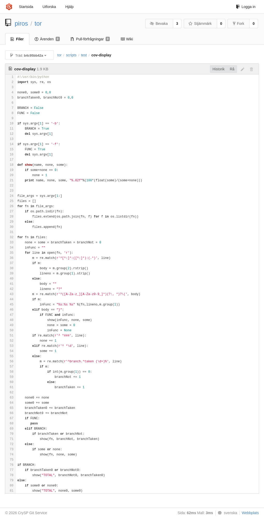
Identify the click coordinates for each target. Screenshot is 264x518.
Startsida (26, 7)
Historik (218, 69)
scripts (71, 55)
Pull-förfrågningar (90, 39)
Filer (17, 39)
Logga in (245, 7)
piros (21, 23)
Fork (238, 23)
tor (38, 23)
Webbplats (250, 513)
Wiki (127, 39)
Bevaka (159, 23)
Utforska (49, 7)
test (84, 55)
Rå (232, 69)
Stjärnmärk (200, 23)
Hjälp (69, 7)
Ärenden (47, 39)
